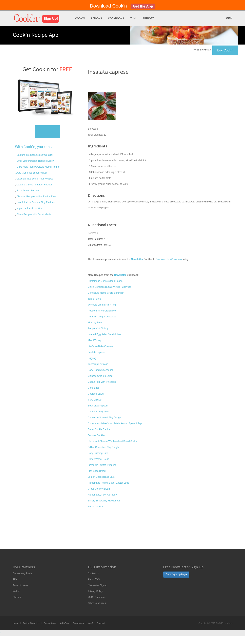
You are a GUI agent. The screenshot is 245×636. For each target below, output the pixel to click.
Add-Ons (96, 18)
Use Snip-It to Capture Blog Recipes (35, 202)
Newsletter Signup (97, 585)
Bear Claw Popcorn (98, 405)
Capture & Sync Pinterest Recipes (34, 184)
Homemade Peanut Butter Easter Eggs (108, 482)
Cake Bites (93, 387)
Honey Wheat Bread (98, 459)
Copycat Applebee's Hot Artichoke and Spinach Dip (115, 423)
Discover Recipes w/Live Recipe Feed (36, 196)
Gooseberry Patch (22, 573)
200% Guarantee (97, 597)
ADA (15, 579)
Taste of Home (20, 585)
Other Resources (97, 603)
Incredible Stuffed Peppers (102, 465)
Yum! (133, 18)
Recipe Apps (50, 623)
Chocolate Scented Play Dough (104, 417)
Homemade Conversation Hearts (105, 281)
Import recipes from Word (29, 208)
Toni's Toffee (94, 298)
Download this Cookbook (169, 259)
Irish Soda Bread (96, 471)
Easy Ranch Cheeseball (100, 370)
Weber (16, 591)
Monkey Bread (95, 322)
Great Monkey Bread (99, 488)
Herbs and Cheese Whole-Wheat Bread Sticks (112, 441)
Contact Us (94, 573)
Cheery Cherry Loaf (98, 411)
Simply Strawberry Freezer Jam (104, 500)
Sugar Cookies (96, 506)
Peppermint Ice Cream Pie (102, 310)
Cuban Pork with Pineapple (102, 382)
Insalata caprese (96, 352)
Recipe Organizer (31, 623)
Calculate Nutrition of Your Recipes (34, 178)
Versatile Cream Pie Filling (102, 304)
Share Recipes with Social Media (33, 214)
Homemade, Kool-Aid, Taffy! (102, 494)
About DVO (94, 579)
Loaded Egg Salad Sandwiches (104, 334)
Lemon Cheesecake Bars (101, 477)
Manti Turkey (95, 340)
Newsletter (120, 275)
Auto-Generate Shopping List (31, 172)
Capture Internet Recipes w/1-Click (34, 155)
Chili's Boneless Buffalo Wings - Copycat (109, 287)
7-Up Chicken (95, 399)
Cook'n (80, 18)
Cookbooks (116, 18)
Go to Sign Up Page (176, 574)
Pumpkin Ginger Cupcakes (102, 316)
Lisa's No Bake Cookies (100, 346)
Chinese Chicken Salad (100, 376)
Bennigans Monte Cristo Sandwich (106, 292)
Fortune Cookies (96, 435)
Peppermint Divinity (98, 328)
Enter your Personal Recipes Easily (35, 160)
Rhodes (17, 597)
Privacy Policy (95, 591)
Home (15, 623)
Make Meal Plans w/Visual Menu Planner (38, 166)
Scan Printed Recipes (27, 190)
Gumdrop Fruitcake (98, 364)
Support (148, 18)
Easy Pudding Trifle (98, 453)
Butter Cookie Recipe (99, 429)
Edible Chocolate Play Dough (103, 447)
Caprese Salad (96, 393)
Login (228, 18)
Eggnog (92, 358)
